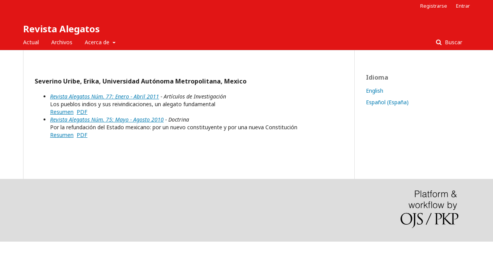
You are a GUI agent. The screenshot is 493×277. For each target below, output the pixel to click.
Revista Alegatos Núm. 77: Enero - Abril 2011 (104, 96)
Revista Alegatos (61, 28)
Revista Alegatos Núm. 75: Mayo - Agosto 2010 (107, 119)
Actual (31, 42)
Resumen (62, 111)
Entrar (463, 5)
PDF (82, 111)
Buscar (452, 42)
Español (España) (387, 102)
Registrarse (433, 5)
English (374, 90)
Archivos (61, 42)
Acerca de (98, 42)
